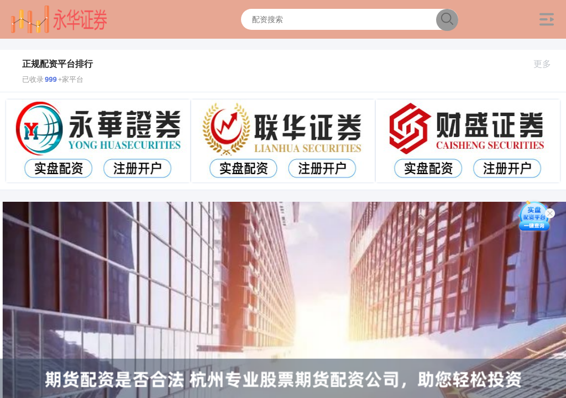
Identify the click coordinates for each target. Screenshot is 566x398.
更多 (546, 64)
